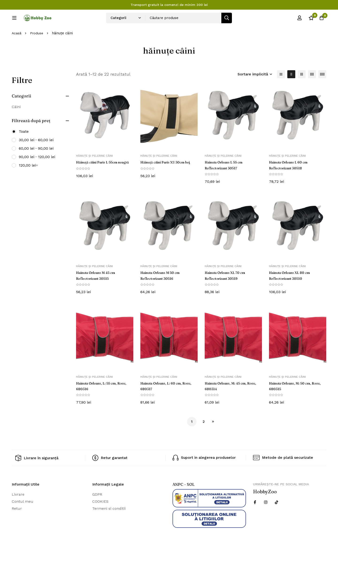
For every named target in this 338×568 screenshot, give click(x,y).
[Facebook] (255, 517)
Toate (24, 147)
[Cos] (320, 19)
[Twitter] (276, 517)
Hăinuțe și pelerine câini (94, 171)
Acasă (17, 49)
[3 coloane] (302, 90)
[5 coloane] (322, 90)
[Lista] (281, 90)
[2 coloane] (291, 90)
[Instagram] (266, 517)
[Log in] (297, 19)
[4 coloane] (312, 90)
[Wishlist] (308, 19)
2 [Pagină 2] (204, 437)
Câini (16, 122)
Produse (38, 49)
